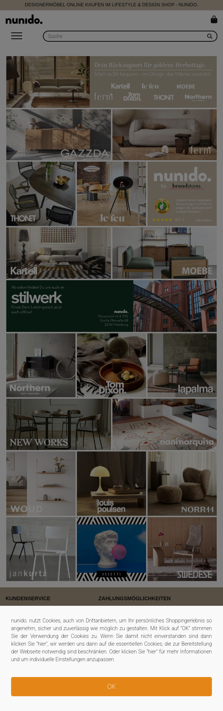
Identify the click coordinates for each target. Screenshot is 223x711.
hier (42, 644)
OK (111, 686)
